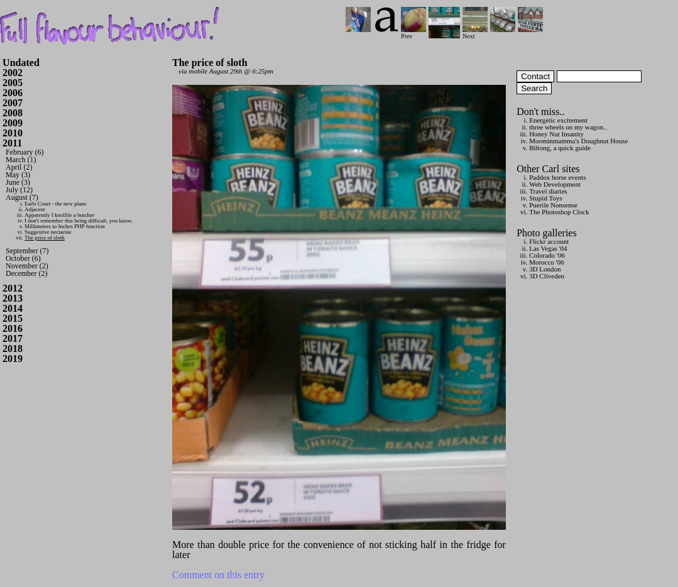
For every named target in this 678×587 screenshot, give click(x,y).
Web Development (555, 184)
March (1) (21, 159)
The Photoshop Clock (559, 212)
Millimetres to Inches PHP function (65, 226)
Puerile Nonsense (553, 205)
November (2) (27, 265)
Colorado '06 (547, 255)
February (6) (24, 152)
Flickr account (549, 241)
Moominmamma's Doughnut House (578, 141)
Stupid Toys (545, 198)
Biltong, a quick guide (560, 147)
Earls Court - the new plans (55, 203)
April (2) (19, 167)
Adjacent (35, 209)
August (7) (22, 197)
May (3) (18, 174)
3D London (544, 269)
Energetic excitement (558, 120)
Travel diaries (548, 191)
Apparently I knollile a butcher (59, 215)
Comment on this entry (218, 574)
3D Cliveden (546, 276)
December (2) (26, 273)
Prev (413, 33)
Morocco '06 (546, 262)
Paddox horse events (557, 177)
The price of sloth (45, 237)
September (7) (27, 250)
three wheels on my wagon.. (567, 127)
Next (475, 33)
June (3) (18, 182)
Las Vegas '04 (548, 248)
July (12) (19, 189)
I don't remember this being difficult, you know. (79, 220)
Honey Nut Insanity (556, 134)
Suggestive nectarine (48, 232)
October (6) (23, 258)
